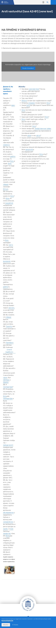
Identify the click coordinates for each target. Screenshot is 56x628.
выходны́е (6, 261)
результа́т (29, 149)
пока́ (11, 529)
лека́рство (7, 533)
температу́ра (8, 387)
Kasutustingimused (7, 620)
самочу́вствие (34, 89)
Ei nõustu (15, 625)
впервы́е (32, 103)
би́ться (5, 189)
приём (5, 529)
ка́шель (5, 382)
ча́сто (11, 245)
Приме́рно (9, 343)
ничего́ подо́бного (9, 351)
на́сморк (6, 380)
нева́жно (6, 145)
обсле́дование (8, 512)
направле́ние (8, 522)
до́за (29, 135)
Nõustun (5, 625)
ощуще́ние (9, 203)
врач (13, 105)
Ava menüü (53, 2)
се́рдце (5, 184)
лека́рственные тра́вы (43, 128)
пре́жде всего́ (8, 445)
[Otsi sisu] (47, 2)
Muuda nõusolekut (28, 68)
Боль (9, 163)
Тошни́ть (9, 326)
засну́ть (11, 308)
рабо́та (12, 156)
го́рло (5, 377)
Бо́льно (24, 101)
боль (12, 161)
